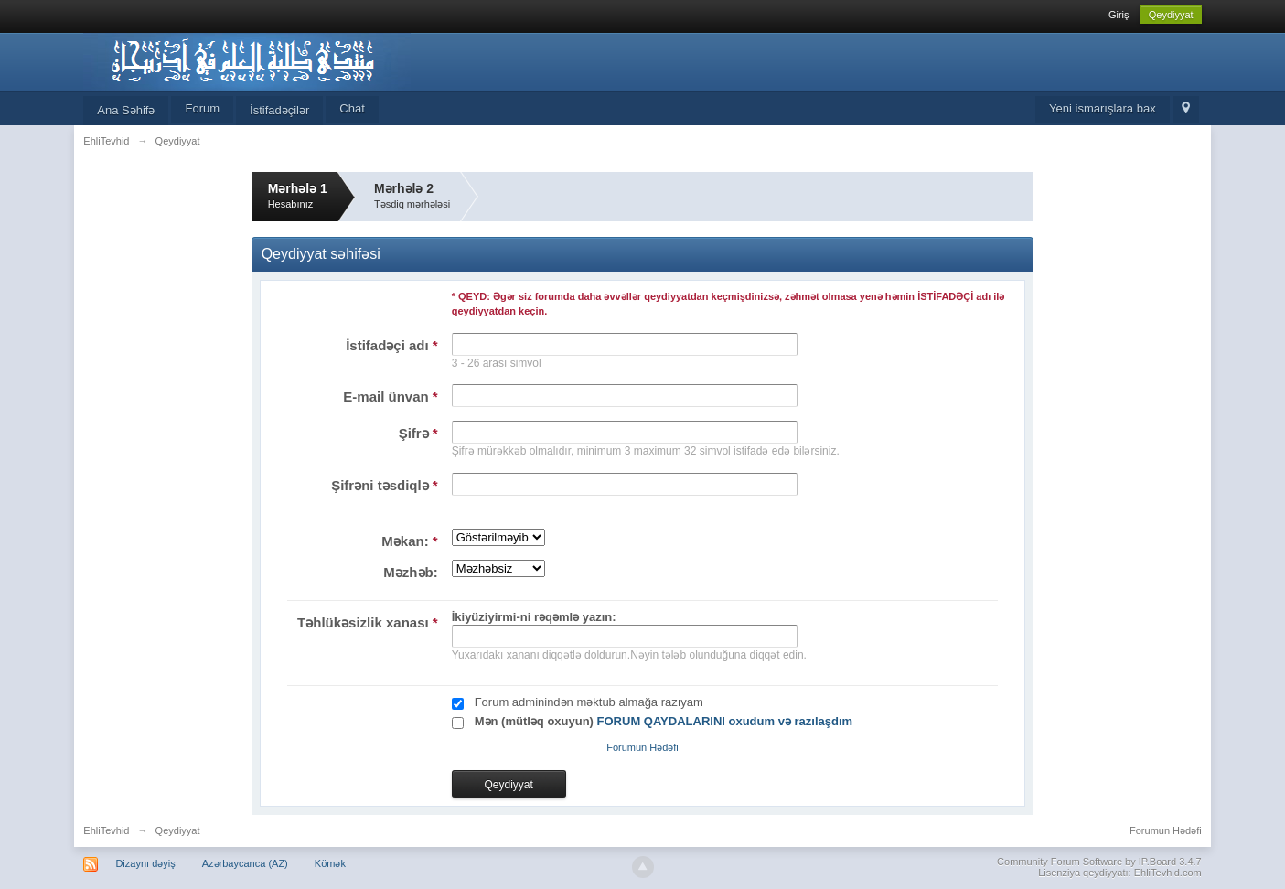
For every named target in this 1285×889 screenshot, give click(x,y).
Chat (351, 108)
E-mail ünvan (390, 396)
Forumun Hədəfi (642, 747)
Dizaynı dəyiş (145, 863)
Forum (202, 108)
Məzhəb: (410, 572)
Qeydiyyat (1171, 14)
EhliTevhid (106, 830)
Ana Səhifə (126, 110)
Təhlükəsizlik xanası (367, 622)
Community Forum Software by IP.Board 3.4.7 (1099, 861)
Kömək (330, 863)
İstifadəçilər (279, 110)
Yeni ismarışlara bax (1102, 108)
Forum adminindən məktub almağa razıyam (589, 702)
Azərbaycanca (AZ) (245, 863)
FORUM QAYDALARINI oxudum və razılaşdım (725, 721)
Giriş (1119, 14)
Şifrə (418, 433)
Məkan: (409, 541)
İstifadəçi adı (392, 345)
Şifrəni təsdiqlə (384, 485)
